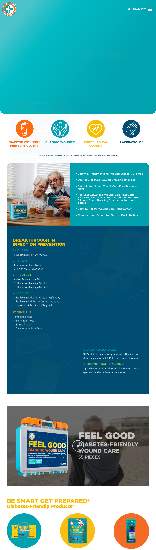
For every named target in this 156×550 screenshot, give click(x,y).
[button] (150, 9)
